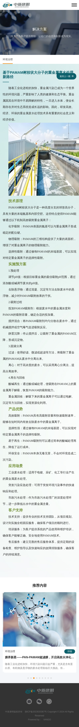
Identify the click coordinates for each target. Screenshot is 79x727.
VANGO (47, 719)
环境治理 (8, 59)
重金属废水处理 (30, 113)
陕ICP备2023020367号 (36, 711)
